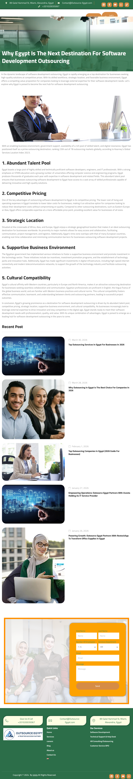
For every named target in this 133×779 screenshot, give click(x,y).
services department (107, 641)
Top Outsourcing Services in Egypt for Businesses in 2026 (96, 344)
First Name (80, 631)
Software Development (100, 732)
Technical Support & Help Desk (103, 736)
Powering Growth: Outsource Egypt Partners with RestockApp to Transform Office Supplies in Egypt (99, 537)
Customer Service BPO (99, 745)
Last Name (102, 631)
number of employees (85, 641)
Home (49, 728)
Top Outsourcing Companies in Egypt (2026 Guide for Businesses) (94, 452)
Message (80, 664)
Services (50, 733)
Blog (49, 742)
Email (78, 653)
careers (50, 737)
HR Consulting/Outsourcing (101, 741)
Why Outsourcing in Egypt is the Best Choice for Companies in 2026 (99, 389)
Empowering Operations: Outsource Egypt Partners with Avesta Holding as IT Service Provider (99, 494)
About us (50, 747)
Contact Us (51, 751)
